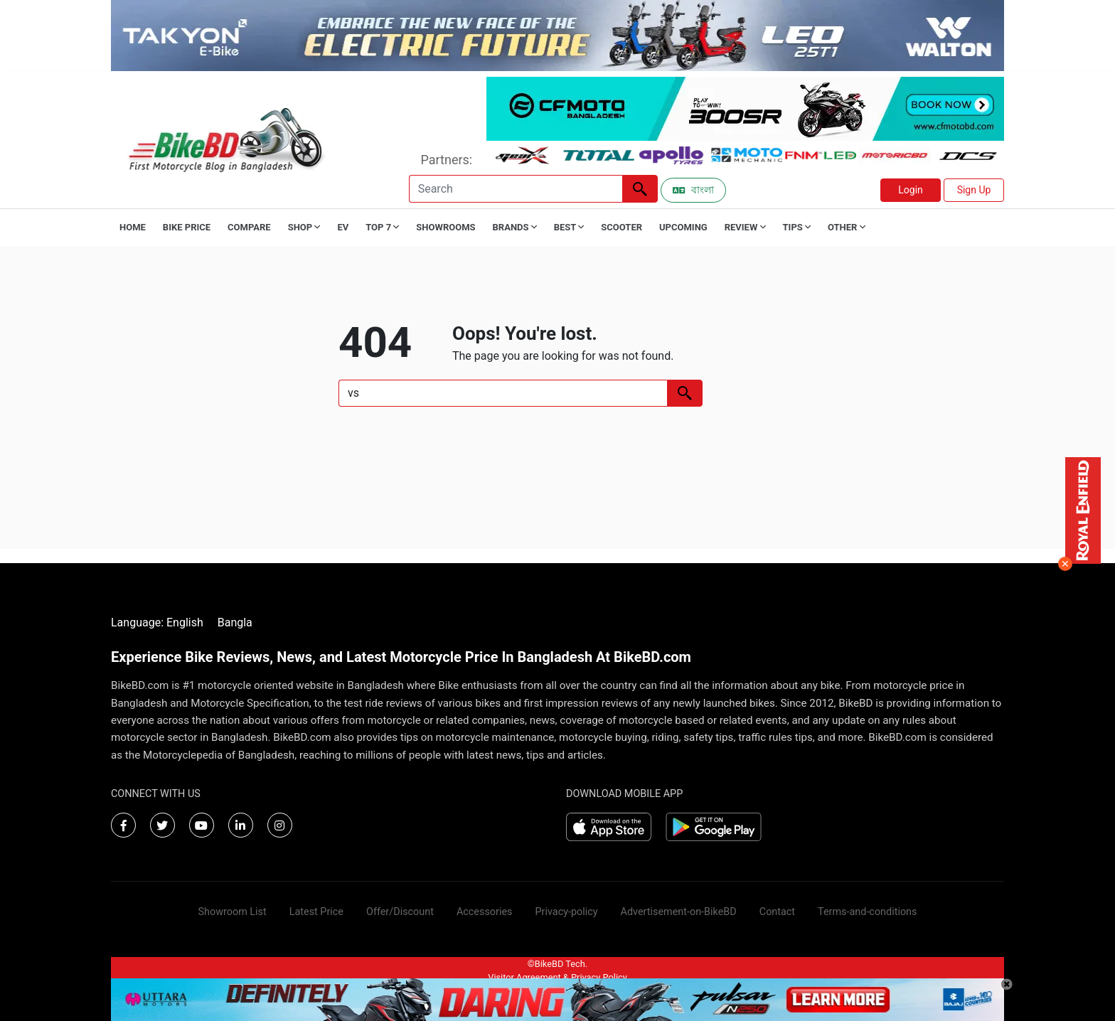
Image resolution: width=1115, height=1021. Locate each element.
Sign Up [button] (974, 190)
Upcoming (683, 227)
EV (342, 227)
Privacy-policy (566, 912)
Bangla (235, 622)
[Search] (515, 189)
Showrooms (445, 227)
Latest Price (316, 912)
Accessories (485, 912)
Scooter (621, 227)
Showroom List (232, 912)
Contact (777, 912)
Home (132, 227)
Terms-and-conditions (867, 912)
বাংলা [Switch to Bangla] (693, 190)
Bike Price (186, 227)
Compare (249, 227)
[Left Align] (640, 189)
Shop (304, 227)
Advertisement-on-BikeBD (679, 912)
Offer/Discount (400, 912)
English (184, 622)
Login (910, 190)
